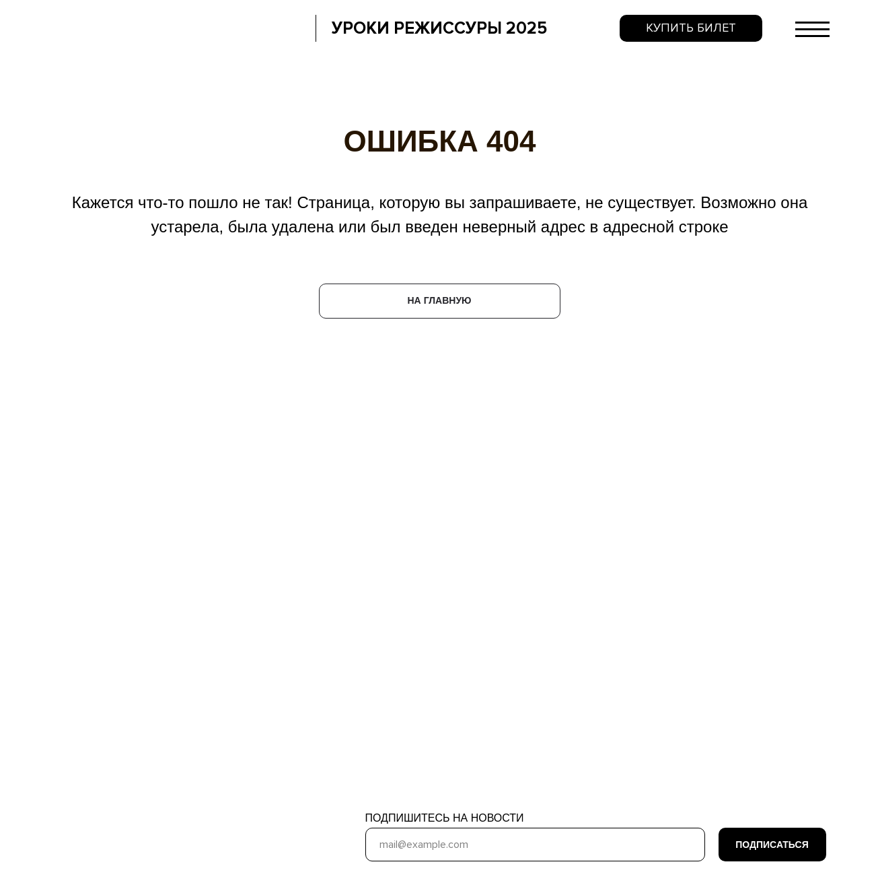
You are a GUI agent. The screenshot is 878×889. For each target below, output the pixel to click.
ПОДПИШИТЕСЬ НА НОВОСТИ (444, 818)
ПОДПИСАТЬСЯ (771, 845)
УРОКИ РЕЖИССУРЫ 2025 (439, 28)
